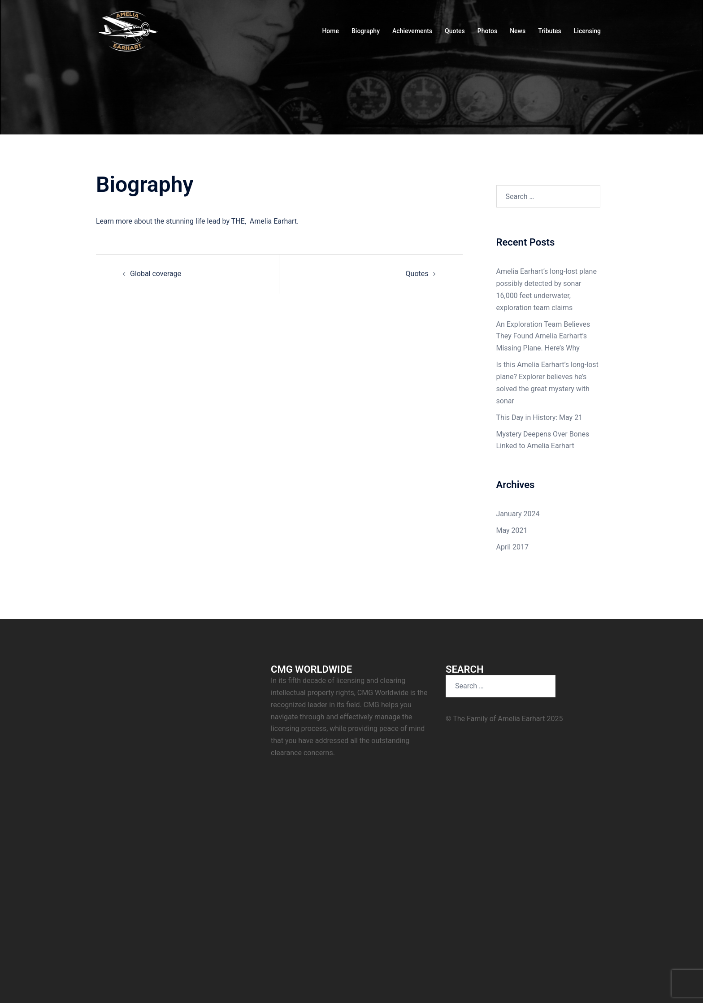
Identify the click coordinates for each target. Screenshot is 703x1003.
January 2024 (518, 514)
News (517, 31)
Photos (487, 31)
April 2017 (512, 547)
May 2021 (512, 530)
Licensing (587, 31)
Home (330, 31)
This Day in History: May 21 (539, 417)
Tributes (549, 31)
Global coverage (155, 273)
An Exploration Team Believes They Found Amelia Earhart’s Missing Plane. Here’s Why (543, 336)
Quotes (455, 31)
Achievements (412, 31)
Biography (366, 31)
